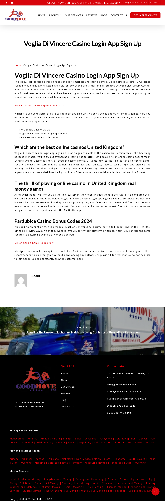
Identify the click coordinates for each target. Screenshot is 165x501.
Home (42, 15)
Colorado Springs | (127, 438)
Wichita (150, 442)
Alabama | (41, 462)
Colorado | (55, 462)
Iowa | (66, 462)
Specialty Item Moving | (77, 483)
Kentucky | (78, 462)
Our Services (74, 15)
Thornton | (121, 442)
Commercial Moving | (48, 483)
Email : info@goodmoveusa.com (130, 2)
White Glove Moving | (94, 490)
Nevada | (104, 462)
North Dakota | (103, 458)
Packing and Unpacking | (91, 479)
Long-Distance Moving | (59, 479)
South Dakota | (138, 458)
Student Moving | (33, 490)
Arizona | (16, 458)
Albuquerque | (19, 438)
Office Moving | (96, 486)
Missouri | (91, 462)
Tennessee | (118, 462)
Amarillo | (34, 438)
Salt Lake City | (104, 442)
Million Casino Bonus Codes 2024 (34, 242)
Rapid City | (86, 442)
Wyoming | (28, 462)
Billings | (69, 438)
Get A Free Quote (145, 15)
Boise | (80, 438)
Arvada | (46, 438)
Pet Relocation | (118, 490)
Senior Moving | (75, 486)
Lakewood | (28, 442)
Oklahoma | (121, 458)
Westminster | (137, 442)
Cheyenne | (107, 438)
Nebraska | (69, 458)
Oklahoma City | (46, 442)
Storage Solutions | (22, 483)
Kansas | (41, 458)
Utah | (16, 462)
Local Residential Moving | (27, 479)
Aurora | (57, 438)
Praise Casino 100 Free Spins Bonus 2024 (39, 105)
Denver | (144, 438)
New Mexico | (85, 458)
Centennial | (92, 438)
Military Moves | (53, 486)
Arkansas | (29, 458)
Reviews (91, 15)
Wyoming (140, 462)
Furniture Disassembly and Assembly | (131, 479)
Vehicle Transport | (105, 483)
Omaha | (62, 442)
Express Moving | (119, 486)
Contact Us (119, 15)
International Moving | (131, 483)
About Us (55, 15)
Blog (104, 15)
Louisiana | (54, 458)
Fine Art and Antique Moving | (62, 490)
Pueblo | (73, 442)
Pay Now (154, 2)
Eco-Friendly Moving (141, 490)
